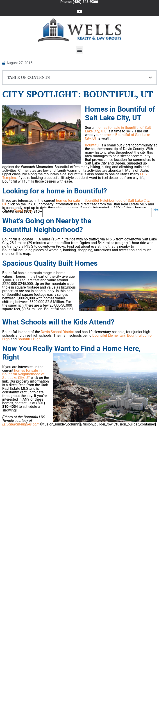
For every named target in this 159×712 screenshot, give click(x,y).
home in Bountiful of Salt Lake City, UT (117, 137)
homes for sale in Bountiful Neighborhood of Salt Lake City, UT (76, 202)
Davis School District (57, 332)
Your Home (23, 210)
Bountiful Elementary (108, 335)
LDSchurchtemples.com (21, 424)
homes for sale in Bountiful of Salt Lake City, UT (118, 129)
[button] (79, 50)
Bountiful (92, 145)
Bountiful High (29, 339)
